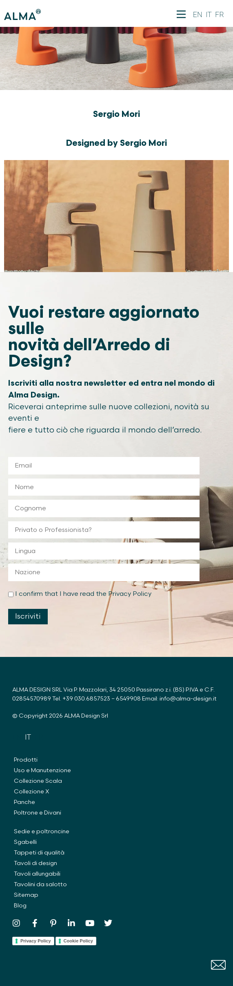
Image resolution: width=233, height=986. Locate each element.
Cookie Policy (78, 940)
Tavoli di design (35, 863)
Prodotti (26, 759)
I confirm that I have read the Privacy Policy (83, 594)
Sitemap (26, 895)
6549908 (128, 698)
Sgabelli (25, 842)
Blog (20, 905)
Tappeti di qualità (39, 852)
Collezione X (31, 791)
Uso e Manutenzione (42, 770)
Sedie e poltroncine (41, 831)
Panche (24, 802)
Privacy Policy (35, 940)
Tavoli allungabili (37, 873)
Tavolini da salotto (40, 884)
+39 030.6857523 (86, 698)
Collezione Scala (38, 780)
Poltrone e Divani (37, 812)
